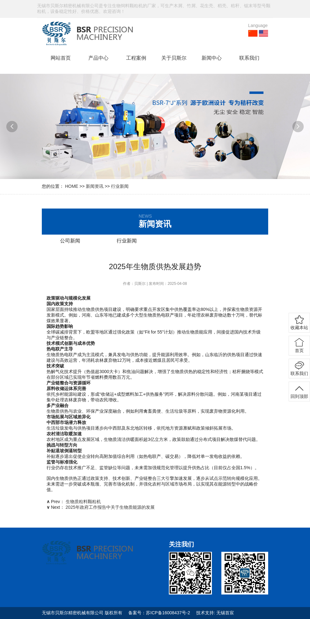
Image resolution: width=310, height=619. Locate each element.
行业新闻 (120, 186)
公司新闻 (70, 240)
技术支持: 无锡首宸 (215, 612)
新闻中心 (212, 58)
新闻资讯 (94, 186)
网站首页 (61, 58)
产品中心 (98, 58)
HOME (71, 186)
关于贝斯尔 (173, 58)
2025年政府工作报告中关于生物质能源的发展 (110, 507)
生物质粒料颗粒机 (83, 501)
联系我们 (249, 58)
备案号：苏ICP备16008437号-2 (159, 612)
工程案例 (136, 58)
